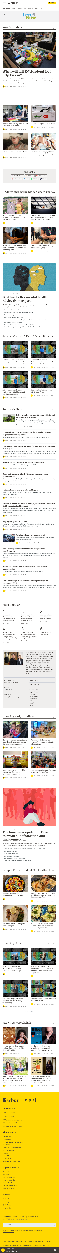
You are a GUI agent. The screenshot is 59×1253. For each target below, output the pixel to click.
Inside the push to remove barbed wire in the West (23, 462)
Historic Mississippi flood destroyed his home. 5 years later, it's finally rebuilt (43, 362)
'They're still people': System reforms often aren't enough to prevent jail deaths (14, 217)
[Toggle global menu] (4, 3)
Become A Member (9, 1180)
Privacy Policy (32, 1245)
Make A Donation (8, 1172)
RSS (26, 179)
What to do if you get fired (11, 853)
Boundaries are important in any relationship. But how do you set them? (23, 327)
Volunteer (6, 1174)
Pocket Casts (41, 175)
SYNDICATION (34, 685)
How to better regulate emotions (13, 322)
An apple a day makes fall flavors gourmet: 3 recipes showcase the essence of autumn (43, 896)
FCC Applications (39, 1241)
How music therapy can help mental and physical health (19, 324)
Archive (20, 8)
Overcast (30, 175)
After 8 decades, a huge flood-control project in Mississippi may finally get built (14, 392)
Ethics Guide (7, 1158)
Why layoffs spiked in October (15, 522)
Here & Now (8, 86)
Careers (5, 1153)
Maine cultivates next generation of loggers (20, 490)
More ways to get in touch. (13, 1126)
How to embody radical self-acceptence (15, 310)
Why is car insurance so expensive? (30, 535)
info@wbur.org (8, 1116)
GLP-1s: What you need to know (43, 124)
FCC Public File (49, 1241)
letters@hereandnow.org (11, 697)
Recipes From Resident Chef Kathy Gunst (29, 870)
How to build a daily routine (11, 851)
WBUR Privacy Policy (21, 1241)
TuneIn (43, 179)
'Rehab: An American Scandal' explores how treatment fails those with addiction (14, 1048)
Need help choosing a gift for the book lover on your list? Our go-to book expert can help (43, 154)
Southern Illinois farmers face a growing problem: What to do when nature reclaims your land (15, 362)
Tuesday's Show (13, 27)
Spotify (34, 179)
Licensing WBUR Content (11, 1161)
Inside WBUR (7, 1139)
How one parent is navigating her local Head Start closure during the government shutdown (15, 742)
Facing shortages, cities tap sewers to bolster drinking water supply (13, 1001)
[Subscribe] (54, 1225)
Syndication (31, 1241)
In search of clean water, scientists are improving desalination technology (12, 969)
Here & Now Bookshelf (17, 1022)
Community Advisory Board (12, 1147)
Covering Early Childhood (19, 716)
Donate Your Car (8, 1183)
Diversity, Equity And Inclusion (13, 1142)
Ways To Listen (39, 8)
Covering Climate (14, 943)
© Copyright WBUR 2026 (9, 1241)
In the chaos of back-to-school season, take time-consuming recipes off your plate (42, 926)
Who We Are (7, 1136)
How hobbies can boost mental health (14, 317)
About (14, 8)
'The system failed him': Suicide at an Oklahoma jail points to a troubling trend (15, 248)
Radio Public (16, 179)
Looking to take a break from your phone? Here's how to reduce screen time (24, 848)
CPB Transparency (9, 1150)
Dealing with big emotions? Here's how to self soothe (18, 312)
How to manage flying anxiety (12, 856)
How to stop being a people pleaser (13, 315)
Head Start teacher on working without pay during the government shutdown (14, 772)
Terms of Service (42, 1245)
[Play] (4, 86)
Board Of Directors (9, 1145)
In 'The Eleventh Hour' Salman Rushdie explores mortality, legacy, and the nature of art (42, 1048)
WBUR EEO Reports (7, 1242)
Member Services (9, 1177)
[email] (29, 1225)
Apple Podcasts (17, 175)
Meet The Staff (28, 8)
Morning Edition (11, 1251)
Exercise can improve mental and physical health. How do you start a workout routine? (27, 320)
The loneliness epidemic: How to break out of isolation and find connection (25, 836)
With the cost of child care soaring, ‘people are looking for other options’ (42, 742)
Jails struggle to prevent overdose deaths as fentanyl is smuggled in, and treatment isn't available (43, 217)
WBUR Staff (7, 1156)
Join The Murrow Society (11, 1185)
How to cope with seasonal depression (14, 858)
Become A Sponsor (9, 1188)
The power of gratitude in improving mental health (17, 860)
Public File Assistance (19, 1242)
